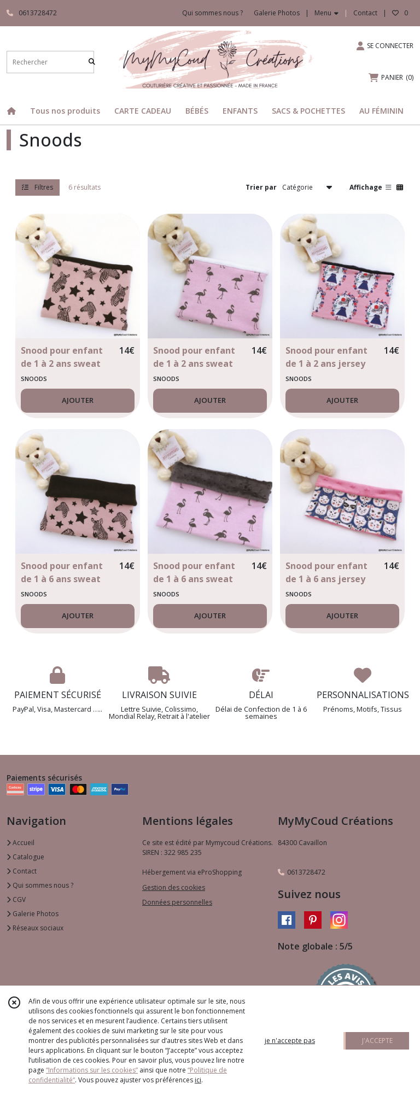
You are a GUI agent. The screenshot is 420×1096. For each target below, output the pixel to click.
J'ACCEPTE (377, 1040)
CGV (16, 899)
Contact (365, 12)
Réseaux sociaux (35, 928)
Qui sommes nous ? (40, 885)
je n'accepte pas (290, 1040)
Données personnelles (177, 902)
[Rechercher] (92, 62)
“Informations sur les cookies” (92, 1070)
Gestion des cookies (173, 887)
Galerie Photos (33, 913)
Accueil (20, 842)
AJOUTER (78, 400)
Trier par (261, 187)
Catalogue (25, 856)
